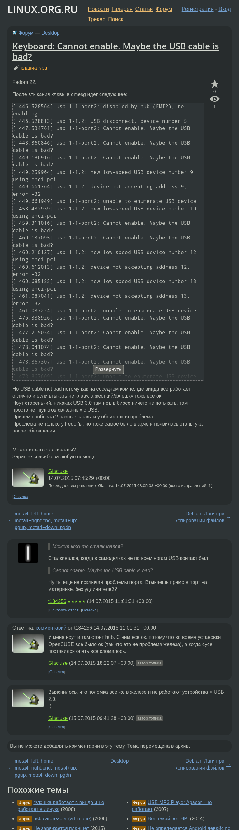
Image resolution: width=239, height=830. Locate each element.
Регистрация (198, 9)
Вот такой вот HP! (168, 818)
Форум (164, 9)
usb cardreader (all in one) (62, 818)
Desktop (50, 33)
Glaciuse (58, 471)
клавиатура (34, 67)
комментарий (51, 627)
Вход (224, 9)
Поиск (115, 19)
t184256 (57, 601)
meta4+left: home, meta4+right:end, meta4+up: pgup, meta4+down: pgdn (46, 520)
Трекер (96, 19)
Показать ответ (64, 610)
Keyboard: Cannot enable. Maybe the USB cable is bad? (115, 51)
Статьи (144, 9)
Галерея (122, 9)
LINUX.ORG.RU (42, 9)
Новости (98, 9)
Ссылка (21, 496)
